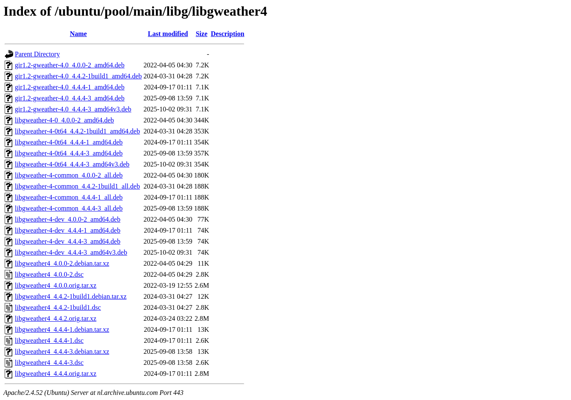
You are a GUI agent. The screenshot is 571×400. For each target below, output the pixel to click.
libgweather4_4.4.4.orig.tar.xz (55, 373)
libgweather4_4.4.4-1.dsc (49, 340)
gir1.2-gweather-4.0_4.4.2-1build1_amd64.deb (78, 76)
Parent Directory (37, 54)
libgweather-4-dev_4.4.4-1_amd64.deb (67, 230)
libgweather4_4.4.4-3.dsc (49, 362)
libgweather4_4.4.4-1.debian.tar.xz (62, 329)
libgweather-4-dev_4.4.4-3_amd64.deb (67, 241)
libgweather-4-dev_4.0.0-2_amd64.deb (67, 219)
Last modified (168, 33)
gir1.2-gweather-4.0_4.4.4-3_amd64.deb (70, 98)
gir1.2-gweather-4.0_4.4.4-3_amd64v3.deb (73, 109)
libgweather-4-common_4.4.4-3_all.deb (69, 208)
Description (227, 33)
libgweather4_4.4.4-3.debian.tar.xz (62, 351)
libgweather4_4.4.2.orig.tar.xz (55, 318)
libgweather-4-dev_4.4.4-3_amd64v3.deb (71, 252)
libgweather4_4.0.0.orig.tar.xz (55, 285)
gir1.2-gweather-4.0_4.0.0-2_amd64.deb (70, 65)
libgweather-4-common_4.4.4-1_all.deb (69, 197)
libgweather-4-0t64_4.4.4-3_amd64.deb (69, 153)
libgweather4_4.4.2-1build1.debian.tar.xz (70, 296)
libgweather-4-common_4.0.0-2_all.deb (69, 175)
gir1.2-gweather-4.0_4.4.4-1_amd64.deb (70, 87)
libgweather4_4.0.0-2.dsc (49, 274)
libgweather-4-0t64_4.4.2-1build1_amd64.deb (77, 131)
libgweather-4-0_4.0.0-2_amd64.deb (64, 120)
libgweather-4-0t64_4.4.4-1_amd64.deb (69, 142)
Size (202, 33)
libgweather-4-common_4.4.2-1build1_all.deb (77, 186)
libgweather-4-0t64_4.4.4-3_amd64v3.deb (72, 164)
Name (78, 33)
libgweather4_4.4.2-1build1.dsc (58, 307)
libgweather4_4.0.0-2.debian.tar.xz (62, 263)
